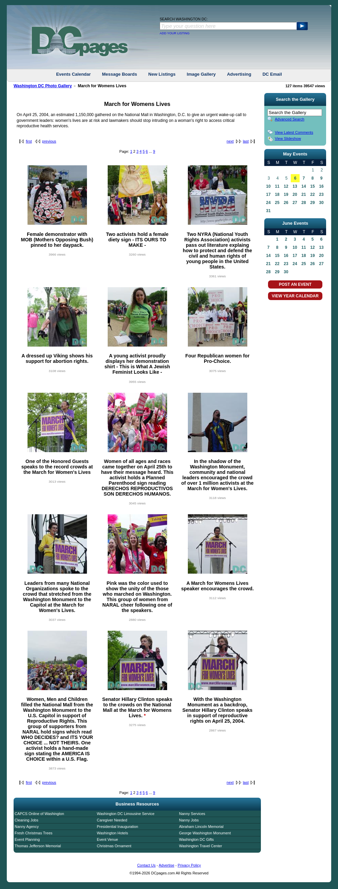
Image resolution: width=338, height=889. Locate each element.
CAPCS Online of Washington (39, 814)
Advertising (239, 74)
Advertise (166, 865)
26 (286, 202)
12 (286, 186)
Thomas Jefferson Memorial (38, 846)
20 (294, 194)
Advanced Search (289, 119)
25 (277, 202)
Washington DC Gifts (196, 839)
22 (312, 194)
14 (303, 186)
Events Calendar (73, 74)
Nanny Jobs (189, 820)
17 (268, 194)
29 (312, 202)
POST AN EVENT (295, 284)
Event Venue (107, 839)
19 (286, 194)
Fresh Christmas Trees (33, 833)
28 (303, 202)
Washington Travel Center (200, 846)
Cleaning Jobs (26, 820)
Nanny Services (192, 814)
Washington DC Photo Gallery (43, 86)
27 (294, 202)
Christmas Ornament (114, 846)
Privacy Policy (189, 865)
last (246, 141)
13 (294, 186)
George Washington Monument (205, 833)
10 (268, 186)
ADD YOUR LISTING (175, 33)
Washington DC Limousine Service (126, 814)
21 (303, 194)
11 (277, 186)
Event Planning (27, 839)
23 (321, 194)
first (29, 141)
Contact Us (146, 865)
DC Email (272, 74)
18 (277, 194)
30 (321, 202)
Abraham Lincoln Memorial (201, 827)
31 (268, 210)
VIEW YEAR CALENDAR (295, 296)
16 (321, 186)
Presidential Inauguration (117, 827)
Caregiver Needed (112, 820)
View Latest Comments (294, 132)
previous (49, 141)
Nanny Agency (27, 827)
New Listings (162, 74)
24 (268, 202)
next (230, 141)
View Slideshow (288, 138)
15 (312, 186)
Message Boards (119, 74)
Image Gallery (201, 74)
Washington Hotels (112, 833)
